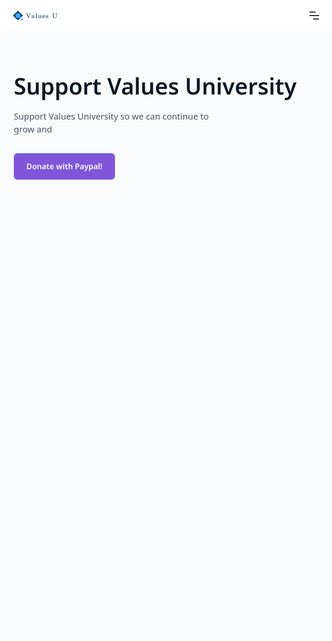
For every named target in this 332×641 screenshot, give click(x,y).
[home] (35, 15)
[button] (314, 15)
